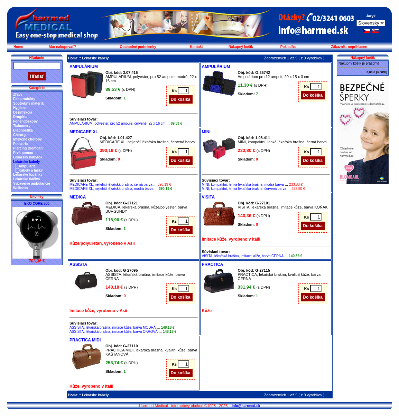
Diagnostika (23, 130)
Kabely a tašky (31, 170)
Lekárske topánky (28, 174)
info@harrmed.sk (246, 406)
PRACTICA (212, 264)
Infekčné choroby (27, 139)
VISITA (208, 197)
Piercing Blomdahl (28, 148)
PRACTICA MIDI (85, 340)
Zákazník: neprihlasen (349, 47)
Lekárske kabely (26, 162)
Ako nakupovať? (62, 47)
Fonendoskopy (25, 121)
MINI (206, 131)
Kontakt (196, 47)
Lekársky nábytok (28, 157)
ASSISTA (78, 264)
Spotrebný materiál (29, 103)
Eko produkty (24, 99)
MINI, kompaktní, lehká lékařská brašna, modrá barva (243, 184)
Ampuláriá (27, 166)
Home (18, 47)
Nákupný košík (241, 47)
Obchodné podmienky (138, 47)
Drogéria (20, 117)
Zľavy (17, 94)
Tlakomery (21, 126)
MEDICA (77, 197)
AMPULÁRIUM (83, 66)
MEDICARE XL (83, 131)
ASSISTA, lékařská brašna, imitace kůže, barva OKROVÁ (113, 331)
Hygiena (20, 108)
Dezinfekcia (22, 112)
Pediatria (20, 144)
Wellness (20, 188)
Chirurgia (20, 135)
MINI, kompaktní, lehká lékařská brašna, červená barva (244, 189)
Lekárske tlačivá (26, 179)
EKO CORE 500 (36, 203)
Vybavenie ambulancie (31, 183)
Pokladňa (288, 47)
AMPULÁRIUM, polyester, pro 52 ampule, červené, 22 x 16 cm (117, 123)
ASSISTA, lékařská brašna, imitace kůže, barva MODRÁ (112, 327)
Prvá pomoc (23, 153)
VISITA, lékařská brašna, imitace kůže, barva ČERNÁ (243, 256)
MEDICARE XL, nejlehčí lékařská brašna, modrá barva (111, 189)
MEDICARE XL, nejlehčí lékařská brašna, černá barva (110, 184)
